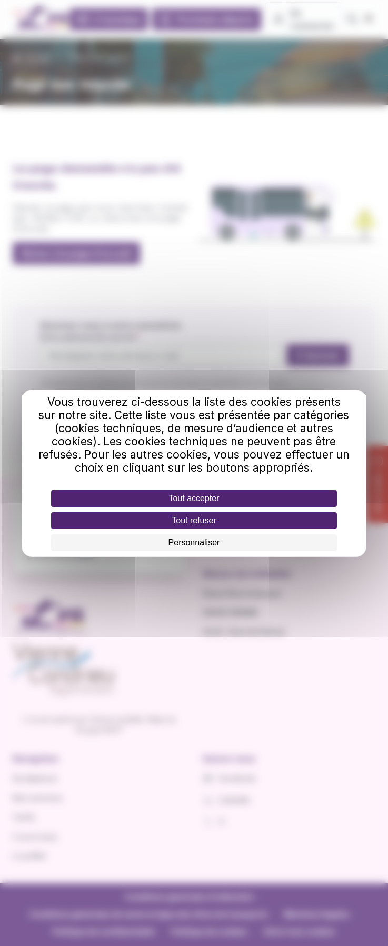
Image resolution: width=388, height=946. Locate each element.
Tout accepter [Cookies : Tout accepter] (193, 498)
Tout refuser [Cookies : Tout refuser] (194, 520)
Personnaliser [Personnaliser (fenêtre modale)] (194, 542)
